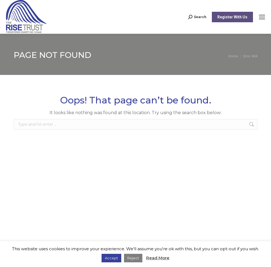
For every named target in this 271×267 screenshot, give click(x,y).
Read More (157, 257)
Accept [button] (111, 258)
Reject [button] (133, 258)
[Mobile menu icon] (262, 17)
